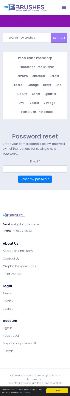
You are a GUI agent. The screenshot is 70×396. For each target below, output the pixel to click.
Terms (7, 293)
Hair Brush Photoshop (37, 112)
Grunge (33, 85)
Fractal (18, 85)
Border (54, 76)
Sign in (7, 328)
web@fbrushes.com (25, 224)
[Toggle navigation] (64, 7)
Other (36, 94)
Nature (22, 94)
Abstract (38, 76)
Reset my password (35, 179)
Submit (8, 351)
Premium (21, 76)
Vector (34, 103)
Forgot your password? (20, 343)
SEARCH (59, 38)
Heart (47, 85)
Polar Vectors (12, 274)
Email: (35, 161)
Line (58, 85)
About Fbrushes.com (18, 251)
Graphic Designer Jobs (19, 266)
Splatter (50, 94)
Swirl (22, 103)
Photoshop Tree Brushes (37, 67)
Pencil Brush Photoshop (35, 58)
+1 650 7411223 (22, 231)
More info (26, 393)
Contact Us (11, 259)
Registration (11, 336)
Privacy (8, 301)
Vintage (49, 103)
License (8, 309)
